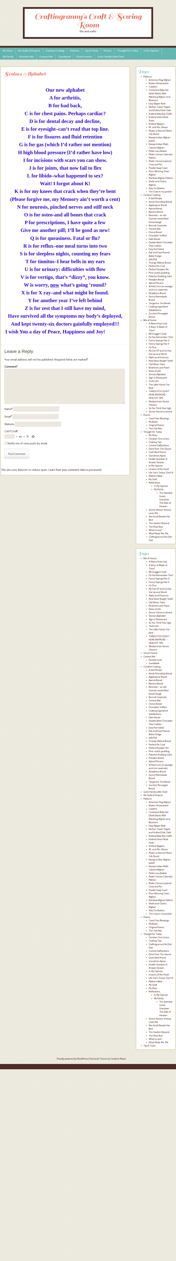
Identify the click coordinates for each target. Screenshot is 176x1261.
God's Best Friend (157, 452)
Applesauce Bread (158, 205)
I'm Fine (152, 347)
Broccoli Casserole (157, 225)
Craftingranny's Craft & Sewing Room (88, 21)
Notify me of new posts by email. (27, 443)
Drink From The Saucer (160, 448)
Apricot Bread (155, 208)
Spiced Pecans (156, 283)
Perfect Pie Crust (157, 266)
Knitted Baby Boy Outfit (160, 114)
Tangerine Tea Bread (159, 303)
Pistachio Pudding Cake (160, 276)
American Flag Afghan (160, 80)
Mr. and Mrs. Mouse (158, 127)
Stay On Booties (157, 188)
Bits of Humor (149, 320)
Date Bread (154, 239)
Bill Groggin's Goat (157, 333)
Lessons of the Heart (159, 469)
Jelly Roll (153, 259)
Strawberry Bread (157, 293)
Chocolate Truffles (158, 235)
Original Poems (156, 425)
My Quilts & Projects (29, 50)
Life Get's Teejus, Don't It (161, 472)
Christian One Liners (159, 438)
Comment (11, 367)
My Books (153, 422)
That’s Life (154, 626)
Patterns (74, 50)
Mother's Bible (155, 476)
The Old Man (155, 428)
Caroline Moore (118, 1058)
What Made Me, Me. (159, 533)
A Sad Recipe (155, 198)
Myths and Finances (158, 357)
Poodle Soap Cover (158, 168)
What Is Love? (155, 530)
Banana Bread (156, 212)
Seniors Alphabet (157, 374)
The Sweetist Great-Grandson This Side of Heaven (165, 500)
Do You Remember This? (161, 337)
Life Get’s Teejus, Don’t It (161, 978)
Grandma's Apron (157, 455)
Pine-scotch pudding (159, 272)
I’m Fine (152, 585)
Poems (108, 50)
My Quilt (153, 479)
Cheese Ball (155, 229)
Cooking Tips (155, 442)
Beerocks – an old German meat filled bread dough (158, 690)
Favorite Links (26, 56)
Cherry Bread (155, 232)
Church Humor (84, 56)
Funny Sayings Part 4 (159, 344)
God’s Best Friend (157, 957)
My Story (7, 50)
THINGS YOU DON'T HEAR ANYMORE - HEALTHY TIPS (159, 394)
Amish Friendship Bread (160, 202)
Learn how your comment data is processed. (75, 469)
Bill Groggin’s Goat (157, 572)
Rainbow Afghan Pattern (161, 178)
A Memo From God (158, 323)
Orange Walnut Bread (160, 262)
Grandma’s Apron (157, 961)
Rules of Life (155, 371)
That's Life (154, 381)
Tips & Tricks (91, 50)
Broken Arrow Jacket (158, 83)
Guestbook (64, 56)
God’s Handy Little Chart (111, 56)
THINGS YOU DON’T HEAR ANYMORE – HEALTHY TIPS (159, 639)
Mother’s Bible (155, 981)
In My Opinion (151, 50)
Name (8, 409)
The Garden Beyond (159, 523)
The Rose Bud (156, 526)
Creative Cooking (55, 50)
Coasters (153, 86)
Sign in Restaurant (158, 377)
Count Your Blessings (159, 418)
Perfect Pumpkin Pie (159, 269)
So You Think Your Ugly (160, 408)
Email (8, 416)
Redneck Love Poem (159, 367)
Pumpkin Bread (156, 279)
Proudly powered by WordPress (72, 1058)
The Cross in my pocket (160, 191)
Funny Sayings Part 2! (159, 340)
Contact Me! (46, 56)
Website (9, 424)
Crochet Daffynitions (159, 445)
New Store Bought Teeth (161, 360)
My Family (8, 56)
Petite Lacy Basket (158, 151)
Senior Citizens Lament (160, 411)
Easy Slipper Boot (157, 103)
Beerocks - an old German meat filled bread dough (158, 218)
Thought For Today (127, 50)
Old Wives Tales (157, 364)
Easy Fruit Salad (156, 249)
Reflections (154, 482)
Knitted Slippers (156, 124)
